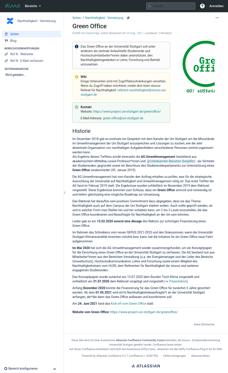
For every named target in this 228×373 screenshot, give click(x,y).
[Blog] (31, 40)
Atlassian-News (200, 355)
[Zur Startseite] (12, 6)
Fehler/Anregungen (174, 355)
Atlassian (146, 366)
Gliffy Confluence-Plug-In (194, 349)
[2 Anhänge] (128, 18)
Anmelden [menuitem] (217, 6)
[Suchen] (149, 6)
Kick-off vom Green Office (128, 303)
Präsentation (178, 281)
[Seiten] (31, 34)
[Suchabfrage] (170, 6)
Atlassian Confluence (109, 355)
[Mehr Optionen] (217, 17)
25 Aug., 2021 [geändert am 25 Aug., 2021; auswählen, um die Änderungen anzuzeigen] (135, 33)
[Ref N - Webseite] (31, 54)
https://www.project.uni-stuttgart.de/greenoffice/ (127, 111)
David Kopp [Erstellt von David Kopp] (92, 33)
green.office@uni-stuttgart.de (123, 118)
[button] (202, 6)
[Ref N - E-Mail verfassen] (31, 60)
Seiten (76, 18)
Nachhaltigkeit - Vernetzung (104, 18)
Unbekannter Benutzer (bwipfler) (173, 161)
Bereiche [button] (31, 6)
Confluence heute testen (167, 344)
